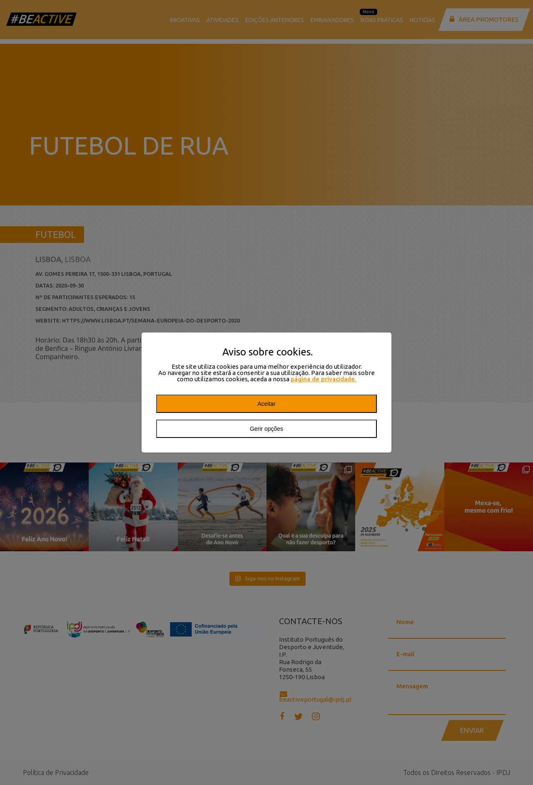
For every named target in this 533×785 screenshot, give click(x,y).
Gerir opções (266, 428)
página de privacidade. (323, 379)
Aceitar (266, 403)
